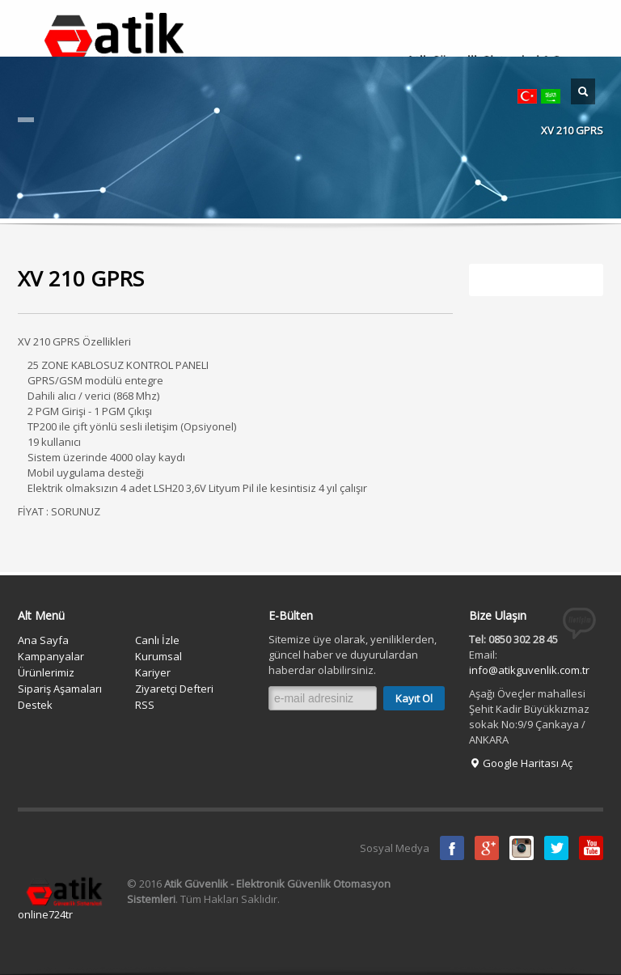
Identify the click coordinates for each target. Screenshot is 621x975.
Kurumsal (158, 656)
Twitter (556, 848)
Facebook (452, 848)
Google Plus (487, 848)
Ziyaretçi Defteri (174, 688)
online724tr (45, 914)
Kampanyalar (51, 656)
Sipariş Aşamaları (60, 688)
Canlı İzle (157, 640)
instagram (521, 848)
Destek (35, 704)
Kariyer (153, 672)
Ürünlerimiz (46, 672)
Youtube (591, 848)
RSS (144, 704)
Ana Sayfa (43, 640)
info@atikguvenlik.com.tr (529, 670)
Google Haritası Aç (520, 763)
